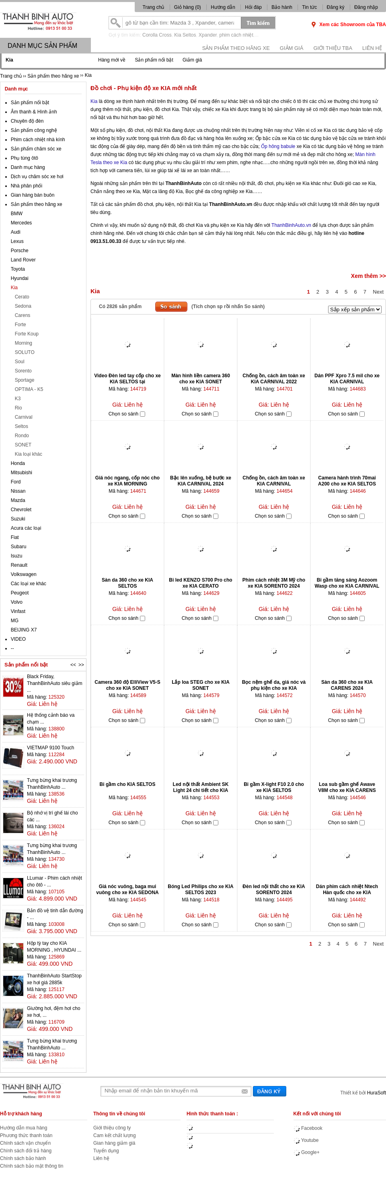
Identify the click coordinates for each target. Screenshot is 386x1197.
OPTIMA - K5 (29, 389)
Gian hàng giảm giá (114, 1143)
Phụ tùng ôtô (24, 158)
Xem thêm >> (368, 276)
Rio (18, 408)
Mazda (18, 500)
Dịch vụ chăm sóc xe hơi (37, 176)
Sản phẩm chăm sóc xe (36, 149)
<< (73, 665)
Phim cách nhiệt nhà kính (38, 139)
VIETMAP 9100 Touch (50, 748)
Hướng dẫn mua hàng (23, 1128)
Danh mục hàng (28, 167)
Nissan (18, 491)
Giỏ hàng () (188, 7)
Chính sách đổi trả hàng (25, 1151)
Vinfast (18, 611)
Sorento (23, 371)
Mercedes (21, 223)
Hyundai (20, 278)
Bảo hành (281, 7)
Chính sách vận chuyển (25, 1143)
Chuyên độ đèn (27, 121)
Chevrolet (21, 509)
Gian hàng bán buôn (33, 195)
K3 (18, 398)
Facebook (308, 1128)
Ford (16, 482)
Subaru (19, 546)
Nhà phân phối (26, 186)
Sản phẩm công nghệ (34, 130)
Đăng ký (336, 7)
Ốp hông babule (278, 146)
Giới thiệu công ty (112, 1128)
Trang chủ (153, 7)
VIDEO (18, 639)
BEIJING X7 (24, 630)
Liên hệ (372, 48)
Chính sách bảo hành (23, 1158)
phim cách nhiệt (236, 35)
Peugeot (20, 593)
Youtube (306, 1140)
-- (12, 648)
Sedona (23, 306)
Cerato (22, 297)
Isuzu (17, 556)
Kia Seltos (185, 35)
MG (14, 620)
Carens (23, 315)
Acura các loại (26, 528)
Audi (16, 232)
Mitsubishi (21, 472)
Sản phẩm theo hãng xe (236, 48)
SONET (23, 445)
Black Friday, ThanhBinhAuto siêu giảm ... (54, 683)
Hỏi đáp (253, 7)
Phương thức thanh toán (26, 1135)
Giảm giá (292, 48)
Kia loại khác (28, 454)
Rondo (22, 435)
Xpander (208, 35)
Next (378, 292)
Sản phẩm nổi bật (154, 60)
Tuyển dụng (106, 1151)
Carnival (24, 417)
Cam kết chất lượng (114, 1135)
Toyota (18, 269)
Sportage (25, 380)
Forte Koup (27, 334)
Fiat (15, 537)
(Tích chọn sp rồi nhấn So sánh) (228, 306)
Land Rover (23, 260)
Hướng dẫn (223, 7)
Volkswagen (24, 574)
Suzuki (18, 519)
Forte (20, 324)
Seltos (21, 426)
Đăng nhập (366, 7)
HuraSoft (376, 1093)
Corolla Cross (157, 35)
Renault (19, 565)
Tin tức (309, 7)
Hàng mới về (111, 60)
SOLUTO (25, 352)
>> (81, 665)
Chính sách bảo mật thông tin (31, 1166)
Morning (23, 343)
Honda (18, 463)
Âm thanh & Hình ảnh (34, 112)
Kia (93, 101)
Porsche (20, 250)
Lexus (17, 241)
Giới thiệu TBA (332, 48)
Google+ (307, 1152)
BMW (17, 213)
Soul (20, 361)
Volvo (17, 602)
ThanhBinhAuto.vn (291, 225)
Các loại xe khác (28, 583)
